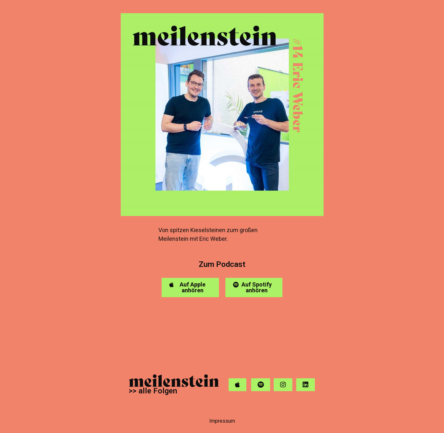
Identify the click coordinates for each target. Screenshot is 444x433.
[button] (190, 287)
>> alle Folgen (153, 390)
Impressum (222, 421)
